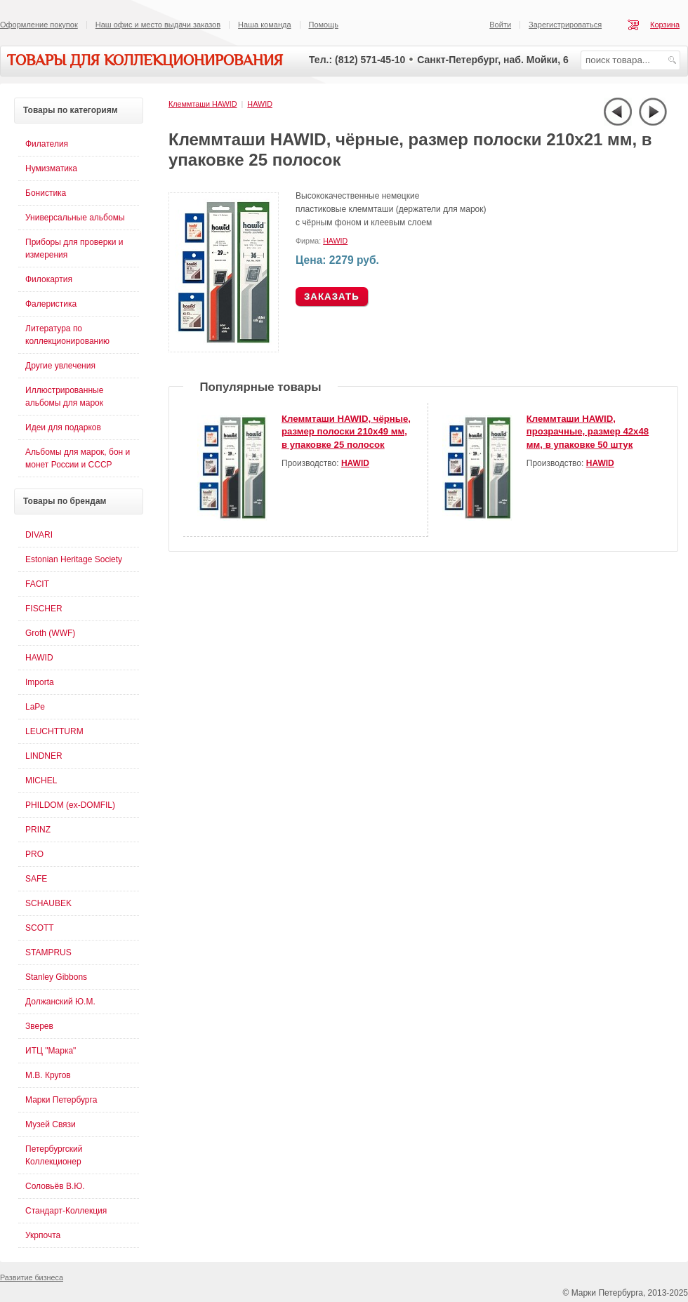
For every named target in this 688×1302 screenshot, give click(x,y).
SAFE (36, 879)
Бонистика (45, 193)
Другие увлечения (60, 366)
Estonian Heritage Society (73, 559)
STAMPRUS (48, 952)
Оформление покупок (39, 24)
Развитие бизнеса (31, 1277)
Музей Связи (50, 1124)
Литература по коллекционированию (67, 335)
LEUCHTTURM (54, 731)
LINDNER (43, 756)
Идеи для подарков (63, 427)
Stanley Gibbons (56, 977)
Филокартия (48, 279)
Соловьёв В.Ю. (55, 1186)
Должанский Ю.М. (60, 1002)
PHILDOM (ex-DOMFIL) (70, 805)
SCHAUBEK (48, 903)
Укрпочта (42, 1235)
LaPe (35, 707)
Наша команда (264, 24)
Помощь (324, 24)
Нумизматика (51, 168)
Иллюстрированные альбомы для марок (64, 396)
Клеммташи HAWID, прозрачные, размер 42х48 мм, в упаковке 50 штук (588, 431)
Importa (39, 682)
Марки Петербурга (61, 1100)
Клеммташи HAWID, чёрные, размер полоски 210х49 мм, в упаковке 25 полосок (346, 431)
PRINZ (38, 830)
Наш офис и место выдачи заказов (157, 24)
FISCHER (43, 608)
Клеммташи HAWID (202, 104)
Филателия (46, 144)
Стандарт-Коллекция (66, 1211)
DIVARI (39, 535)
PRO (34, 854)
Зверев (39, 1026)
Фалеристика (51, 304)
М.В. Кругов (48, 1075)
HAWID (259, 104)
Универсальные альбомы (75, 217)
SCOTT (39, 928)
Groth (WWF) (50, 633)
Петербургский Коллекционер (54, 1155)
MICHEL (41, 780)
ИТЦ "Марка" (50, 1051)
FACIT (37, 584)
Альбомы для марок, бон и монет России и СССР (77, 458)
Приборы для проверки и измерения (74, 248)
